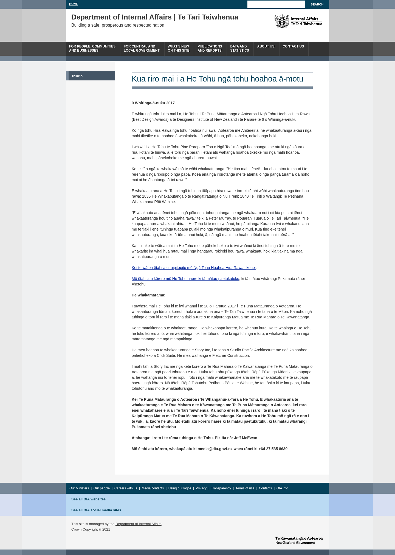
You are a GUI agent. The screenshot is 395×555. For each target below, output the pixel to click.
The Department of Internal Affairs (286, 21)
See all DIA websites (88, 499)
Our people (102, 488)
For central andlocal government (141, 48)
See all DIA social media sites (96, 510)
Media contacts (153, 488)
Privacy (201, 488)
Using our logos (179, 488)
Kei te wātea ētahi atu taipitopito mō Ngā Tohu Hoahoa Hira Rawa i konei (194, 267)
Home (73, 3)
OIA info (282, 488)
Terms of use (245, 488)
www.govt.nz (299, 540)
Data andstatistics (239, 48)
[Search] (276, 4)
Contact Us (293, 46)
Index (77, 76)
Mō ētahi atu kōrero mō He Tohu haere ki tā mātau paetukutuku (185, 278)
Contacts (265, 488)
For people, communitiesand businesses (92, 48)
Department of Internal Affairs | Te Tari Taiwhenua (154, 17)
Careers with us (125, 488)
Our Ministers (79, 488)
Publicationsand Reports (210, 48)
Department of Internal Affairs (138, 524)
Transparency (221, 488)
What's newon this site (179, 48)
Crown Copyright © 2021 (90, 529)
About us (266, 46)
